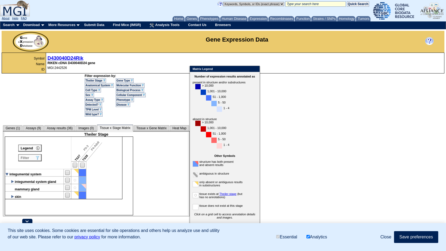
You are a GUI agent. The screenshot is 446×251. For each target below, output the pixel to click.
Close (254, 69)
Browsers (223, 25)
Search (8, 25)
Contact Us (197, 25)
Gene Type (125, 80)
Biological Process (130, 90)
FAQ (24, 18)
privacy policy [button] (87, 237)
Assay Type (94, 99)
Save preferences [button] (416, 237)
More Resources (61, 25)
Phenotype (125, 99)
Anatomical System (99, 85)
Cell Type (92, 90)
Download (31, 25)
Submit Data (94, 25)
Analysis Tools (164, 25)
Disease (123, 104)
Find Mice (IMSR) (127, 25)
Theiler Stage (95, 80)
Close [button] (385, 237)
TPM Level (93, 109)
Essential (286, 237)
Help (15, 18)
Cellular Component (131, 95)
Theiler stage (228, 193)
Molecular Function (130, 85)
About (6, 18)
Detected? (93, 104)
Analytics (316, 237)
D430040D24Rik (65, 58)
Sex (89, 95)
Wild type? (93, 114)
